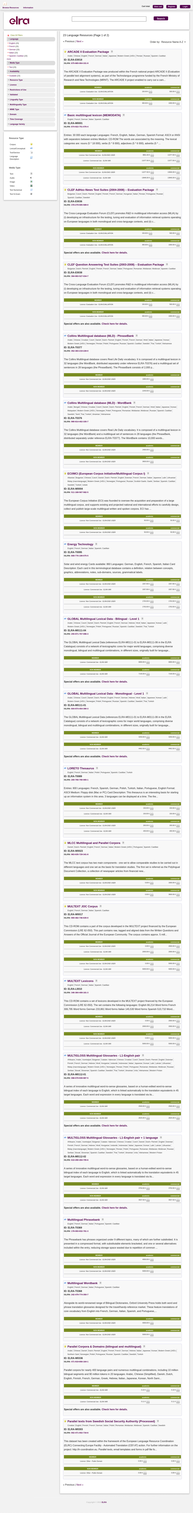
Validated (14, 95)
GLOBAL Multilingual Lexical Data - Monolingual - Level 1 (106, 693)
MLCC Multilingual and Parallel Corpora (93, 843)
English (12, 43)
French (12, 46)
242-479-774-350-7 (79, 1294)
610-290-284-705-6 (79, 1160)
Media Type (14, 63)
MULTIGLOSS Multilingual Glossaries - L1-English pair (103, 1055)
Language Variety (17, 124)
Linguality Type (16, 100)
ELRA (104, 1502)
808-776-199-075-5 (79, 556)
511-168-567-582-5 (79, 492)
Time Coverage (16, 119)
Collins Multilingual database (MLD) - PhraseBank (100, 335)
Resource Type (16, 80)
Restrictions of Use (18, 90)
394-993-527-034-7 (79, 276)
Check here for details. (115, 252)
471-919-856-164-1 (79, 1361)
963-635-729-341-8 (79, 854)
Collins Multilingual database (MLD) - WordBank (99, 402)
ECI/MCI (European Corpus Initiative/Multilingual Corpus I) (106, 473)
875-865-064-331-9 (79, 63)
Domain (13, 114)
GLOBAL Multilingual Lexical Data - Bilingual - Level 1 (103, 618)
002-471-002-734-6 (79, 1433)
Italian (11, 53)
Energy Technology (80, 544)
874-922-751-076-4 (79, 127)
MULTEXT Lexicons (80, 981)
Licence (13, 85)
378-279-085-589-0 (79, 205)
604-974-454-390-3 (79, 709)
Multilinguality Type (18, 105)
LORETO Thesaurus (80, 768)
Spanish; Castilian (16, 56)
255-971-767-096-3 (79, 634)
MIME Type (14, 109)
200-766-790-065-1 (79, 780)
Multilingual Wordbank (82, 1283)
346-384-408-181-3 (79, 992)
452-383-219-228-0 (79, 351)
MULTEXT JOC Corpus (82, 906)
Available (12, 76)
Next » (79, 41)
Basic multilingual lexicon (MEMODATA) (94, 115)
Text (11, 67)
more (9, 59)
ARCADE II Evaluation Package (88, 51)
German (12, 50)
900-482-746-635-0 (79, 918)
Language (14, 39)
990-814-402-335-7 (79, 421)
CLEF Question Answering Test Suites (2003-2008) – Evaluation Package (115, 264)
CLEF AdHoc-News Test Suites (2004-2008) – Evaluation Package (110, 189)
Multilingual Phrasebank (83, 1219)
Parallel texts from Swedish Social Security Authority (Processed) (111, 1421)
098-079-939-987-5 (79, 1078)
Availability (14, 71)
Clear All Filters (16, 35)
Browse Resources (11, 8)
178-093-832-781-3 (79, 1231)
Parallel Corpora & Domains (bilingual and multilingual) (104, 1346)
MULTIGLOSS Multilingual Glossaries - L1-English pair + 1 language (112, 1137)
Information (28, 8)
